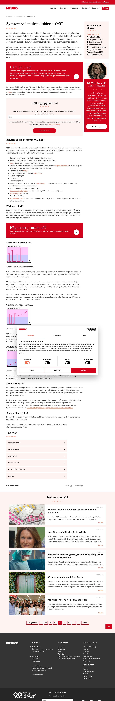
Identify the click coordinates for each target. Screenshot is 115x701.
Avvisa (32, 370)
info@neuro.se (36, 648)
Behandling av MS (53, 443)
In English (106, 2)
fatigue (9, 92)
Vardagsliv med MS (95, 52)
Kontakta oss (87, 658)
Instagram (99, 685)
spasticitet (41, 184)
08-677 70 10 (41, 633)
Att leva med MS (94, 44)
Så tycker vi (61, 631)
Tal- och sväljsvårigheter (18, 191)
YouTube (91, 685)
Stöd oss (64, 8)
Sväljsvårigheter (15, 194)
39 (50, 605)
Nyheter (85, 656)
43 (69, 605)
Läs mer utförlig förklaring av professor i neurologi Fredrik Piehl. (50, 408)
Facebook (83, 685)
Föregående (32, 605)
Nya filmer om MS (94, 54)
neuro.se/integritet (54, 124)
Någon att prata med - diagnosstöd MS (96, 47)
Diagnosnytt (87, 643)
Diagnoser (75, 8)
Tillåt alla (83, 370)
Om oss (85, 8)
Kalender (85, 2)
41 (60, 605)
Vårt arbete (61, 629)
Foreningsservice (88, 653)
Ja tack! (57, 695)
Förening (86, 631)
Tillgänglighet (62, 636)
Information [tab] (57, 335)
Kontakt (96, 8)
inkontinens (38, 174)
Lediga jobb (87, 660)
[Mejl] (44, 117)
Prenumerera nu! (44, 131)
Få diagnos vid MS (15, 443)
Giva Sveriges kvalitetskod (66, 640)
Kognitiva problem (16, 199)
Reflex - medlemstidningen (92, 640)
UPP (108, 608)
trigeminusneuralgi (62, 166)
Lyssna (99, 2)
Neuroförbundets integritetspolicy (69, 638)
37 (41, 605)
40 (55, 605)
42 (64, 605)
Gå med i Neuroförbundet (17, 458)
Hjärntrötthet (13, 451)
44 (74, 605)
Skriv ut (77, 467)
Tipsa (67, 467)
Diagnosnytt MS (94, 49)
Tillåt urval (57, 370)
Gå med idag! (97, 127)
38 (46, 605)
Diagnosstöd (87, 633)
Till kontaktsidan (37, 656)
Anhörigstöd (87, 636)
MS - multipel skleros (19, 16)
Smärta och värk (53, 451)
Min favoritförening (89, 629)
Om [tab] (84, 335)
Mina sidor (92, 2)
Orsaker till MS (93, 37)
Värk (11, 164)
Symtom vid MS (93, 34)
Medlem (54, 8)
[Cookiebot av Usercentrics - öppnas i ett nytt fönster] (88, 329)
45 (79, 605)
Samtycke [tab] (30, 335)
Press (59, 633)
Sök (105, 8)
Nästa (85, 605)
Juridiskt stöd (87, 638)
